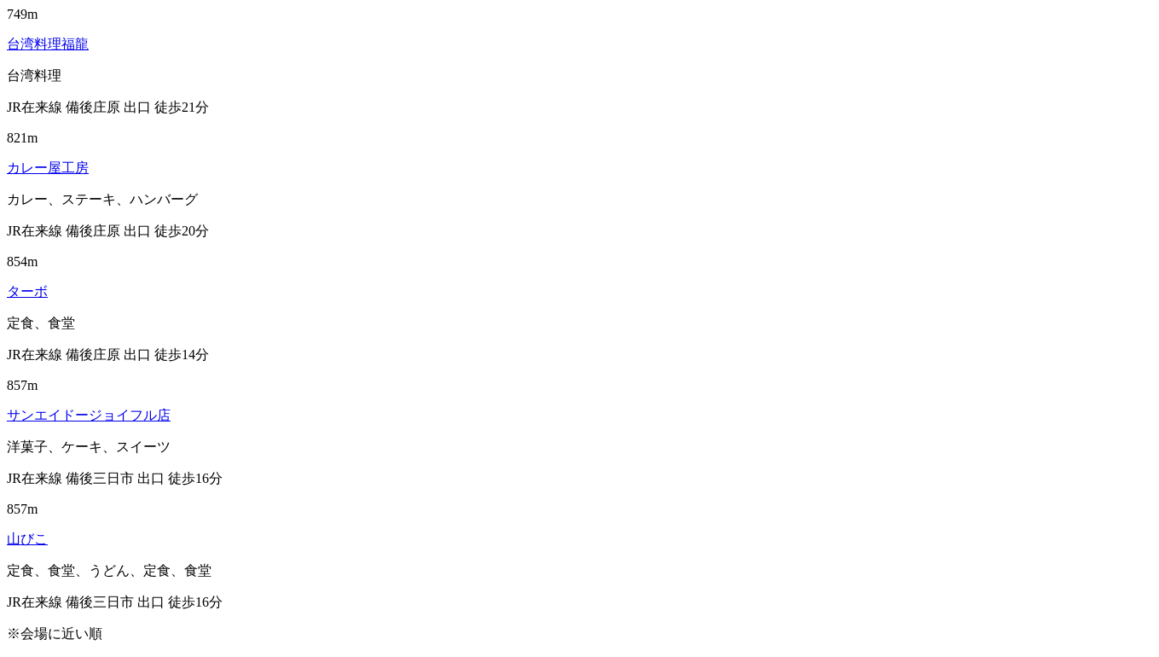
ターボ (27, 291)
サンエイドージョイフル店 (89, 415)
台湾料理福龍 (48, 44)
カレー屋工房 (48, 167)
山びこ (27, 539)
